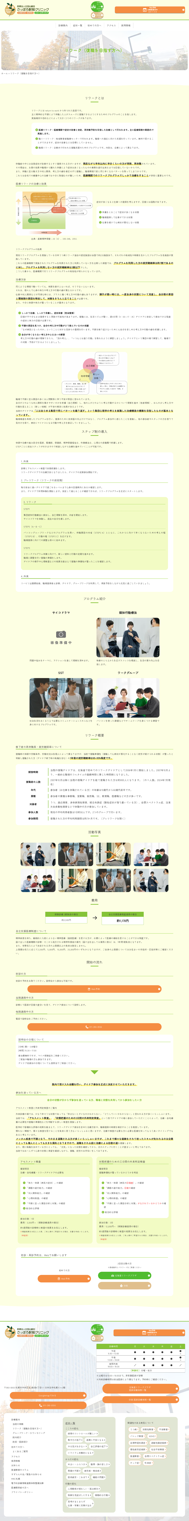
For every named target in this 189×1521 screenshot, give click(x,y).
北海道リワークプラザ (124, 1273)
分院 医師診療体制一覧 (140, 1394)
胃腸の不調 (73, 1465)
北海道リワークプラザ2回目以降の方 (108, 5)
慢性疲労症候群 (137, 1444)
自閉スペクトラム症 (154, 1451)
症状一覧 (70, 1418)
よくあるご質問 (20, 1446)
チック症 (134, 1458)
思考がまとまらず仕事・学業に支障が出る (80, 1498)
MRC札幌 (15, 1473)
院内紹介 (17, 1432)
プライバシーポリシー (22, 1487)
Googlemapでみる (47, 1390)
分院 (124, 1283)
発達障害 (134, 1451)
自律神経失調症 (137, 1437)
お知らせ (15, 1460)
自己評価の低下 (98, 1441)
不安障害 (163, 1424)
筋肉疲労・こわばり (77, 1472)
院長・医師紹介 (20, 1436)
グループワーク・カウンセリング (29, 1428)
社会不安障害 (157, 1444)
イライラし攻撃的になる (80, 1448)
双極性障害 (148, 1424)
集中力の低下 (74, 1435)
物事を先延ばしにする (79, 1490)
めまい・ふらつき (76, 1459)
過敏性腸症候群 (158, 1437)
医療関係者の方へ (20, 1482)
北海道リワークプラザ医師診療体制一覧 (140, 1384)
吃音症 (148, 1458)
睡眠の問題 (98, 1472)
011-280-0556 (93, 1024)
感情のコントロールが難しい (82, 1428)
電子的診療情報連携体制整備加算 (27, 1478)
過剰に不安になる (95, 1435)
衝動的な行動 (101, 1490)
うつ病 (133, 1424)
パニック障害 (136, 1431)
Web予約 (93, 986)
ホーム (4, 71)
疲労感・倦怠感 (91, 1465)
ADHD (152, 1431)
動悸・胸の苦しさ (99, 1459)
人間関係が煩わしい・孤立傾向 (83, 1483)
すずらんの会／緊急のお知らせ (26, 1469)
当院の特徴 (18, 1419)
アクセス (15, 1451)
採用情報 (15, 1456)
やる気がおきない (76, 1441)
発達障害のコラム (20, 1464)
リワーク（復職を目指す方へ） (28, 1423)
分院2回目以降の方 (107, 12)
